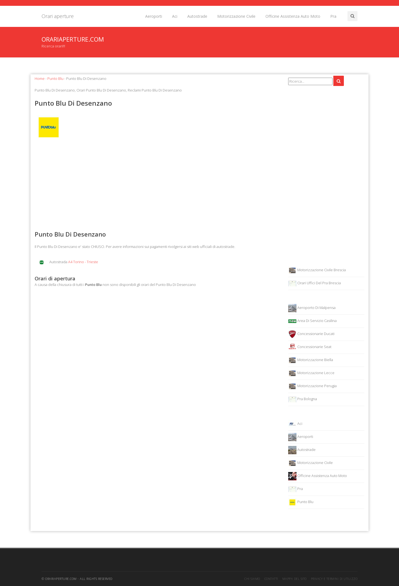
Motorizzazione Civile (236, 16)
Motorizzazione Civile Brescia (317, 270)
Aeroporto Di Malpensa (312, 308)
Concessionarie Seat (309, 347)
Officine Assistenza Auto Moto (292, 16)
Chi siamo (252, 579)
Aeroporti (153, 16)
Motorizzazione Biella (310, 360)
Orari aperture (58, 16)
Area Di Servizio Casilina (312, 321)
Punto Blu (55, 78)
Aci (174, 16)
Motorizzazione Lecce (311, 373)
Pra (333, 16)
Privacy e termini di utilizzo (334, 579)
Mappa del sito (294, 579)
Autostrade (197, 16)
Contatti (271, 579)
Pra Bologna (302, 399)
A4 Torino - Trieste (83, 261)
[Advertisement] (157, 185)
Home (40, 78)
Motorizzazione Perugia (312, 386)
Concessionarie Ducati (311, 334)
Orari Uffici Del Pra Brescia (314, 283)
